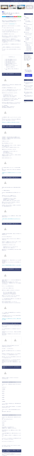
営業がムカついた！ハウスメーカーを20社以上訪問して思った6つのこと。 (29, 90)
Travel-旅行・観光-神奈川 (29, 48)
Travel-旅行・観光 (29, 45)
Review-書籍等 (29, 39)
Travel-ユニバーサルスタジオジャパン (29, 43)
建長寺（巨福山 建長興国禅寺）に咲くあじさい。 (11, 63)
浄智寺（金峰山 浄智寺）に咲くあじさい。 (11, 61)
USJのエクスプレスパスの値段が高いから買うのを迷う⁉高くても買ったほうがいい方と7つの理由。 (29, 86)
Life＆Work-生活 (29, 29)
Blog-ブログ (29, 17)
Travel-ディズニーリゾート (29, 42)
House (29, 23)
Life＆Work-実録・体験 (29, 28)
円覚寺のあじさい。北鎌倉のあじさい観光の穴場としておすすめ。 (11, 122)
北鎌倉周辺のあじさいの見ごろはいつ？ (10, 64)
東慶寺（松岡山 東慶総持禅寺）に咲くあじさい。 (11, 60)
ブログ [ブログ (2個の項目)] (29, 56)
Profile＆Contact (31, 3)
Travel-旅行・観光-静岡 (28, 49)
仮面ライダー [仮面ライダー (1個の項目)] (30, 57)
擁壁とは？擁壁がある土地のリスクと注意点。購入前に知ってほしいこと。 (29, 96)
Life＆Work (18, 3)
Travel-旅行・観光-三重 (28, 46)
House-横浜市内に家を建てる (29, 24)
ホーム (2, 3)
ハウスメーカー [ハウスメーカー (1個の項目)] (26, 56)
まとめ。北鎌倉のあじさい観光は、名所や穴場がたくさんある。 (12, 69)
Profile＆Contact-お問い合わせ (29, 33)
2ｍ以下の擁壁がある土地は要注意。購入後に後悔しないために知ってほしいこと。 (29, 93)
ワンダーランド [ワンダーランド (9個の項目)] (26, 57)
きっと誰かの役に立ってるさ (17, 0)
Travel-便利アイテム (29, 44)
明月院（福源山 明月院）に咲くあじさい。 (11, 62)
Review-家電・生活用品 (29, 37)
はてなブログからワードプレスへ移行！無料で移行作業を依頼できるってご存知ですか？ (29, 83)
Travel (29, 41)
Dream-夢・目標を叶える (29, 21)
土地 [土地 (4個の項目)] (31, 58)
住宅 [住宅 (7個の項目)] (25, 58)
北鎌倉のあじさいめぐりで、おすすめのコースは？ (12, 65)
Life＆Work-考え (29, 30)
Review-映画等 (29, 38)
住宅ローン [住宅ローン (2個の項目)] (28, 58)
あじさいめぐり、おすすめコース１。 (11, 66)
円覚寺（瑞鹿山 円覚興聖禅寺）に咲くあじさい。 (11, 59)
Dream (29, 19)
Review (29, 36)
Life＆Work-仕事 (29, 27)
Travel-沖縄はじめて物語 (29, 50)
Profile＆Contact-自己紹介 (29, 34)
